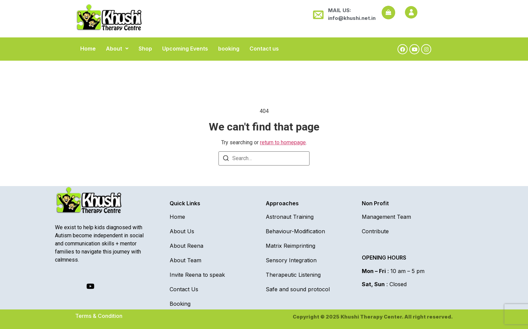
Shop (145, 48)
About (117, 48)
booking (228, 48)
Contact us (264, 48)
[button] (117, 48)
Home (88, 48)
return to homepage (283, 142)
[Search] (226, 159)
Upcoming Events (185, 48)
